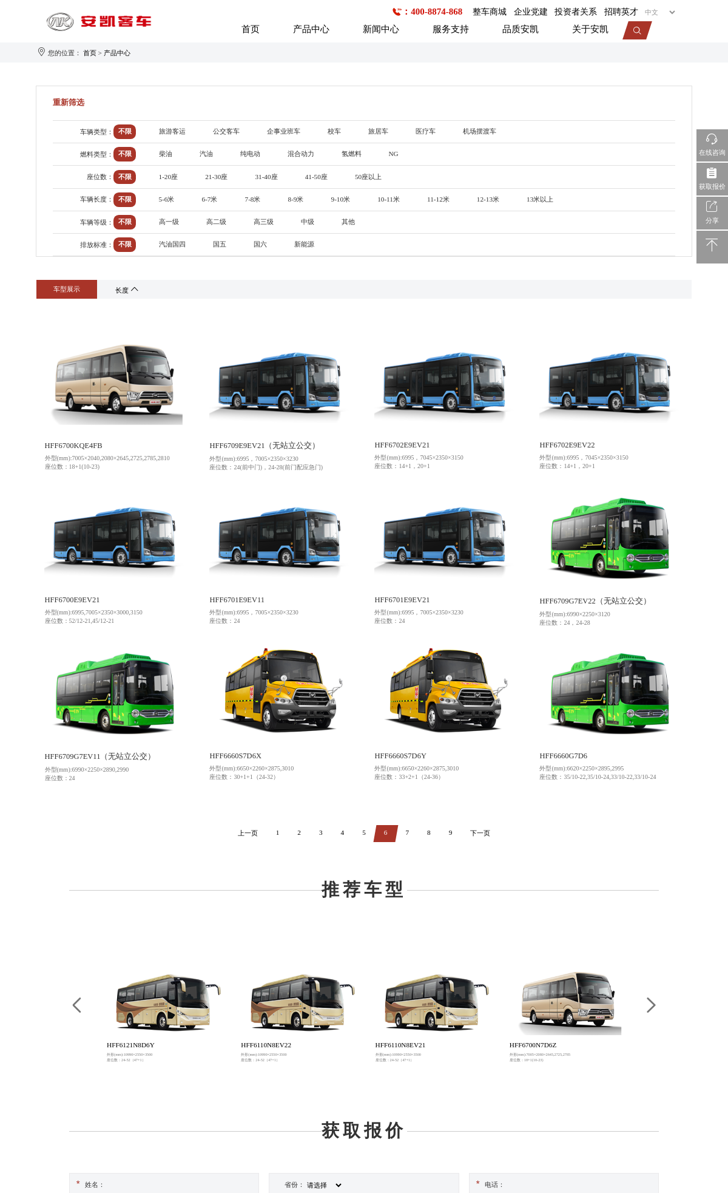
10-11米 (388, 199)
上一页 (248, 833)
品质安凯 (520, 29)
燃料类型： (96, 154)
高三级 (264, 221)
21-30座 (216, 176)
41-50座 (316, 176)
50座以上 (368, 176)
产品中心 (311, 29)
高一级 (169, 221)
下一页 (480, 833)
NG (394, 153)
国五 (219, 244)
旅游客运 (172, 131)
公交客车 (226, 131)
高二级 (216, 221)
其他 (348, 221)
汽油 (206, 153)
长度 (127, 290)
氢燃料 (352, 153)
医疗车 (426, 131)
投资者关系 (575, 11)
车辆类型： (96, 131)
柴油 (165, 153)
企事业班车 (283, 131)
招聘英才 (621, 11)
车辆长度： (96, 199)
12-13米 (488, 199)
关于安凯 (590, 29)
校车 (334, 131)
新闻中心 (381, 29)
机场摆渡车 (479, 131)
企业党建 (531, 11)
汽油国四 (172, 244)
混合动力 (301, 153)
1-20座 (168, 176)
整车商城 (490, 11)
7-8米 (253, 199)
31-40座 (266, 176)
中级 (307, 221)
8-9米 (296, 199)
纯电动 (250, 153)
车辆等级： (96, 222)
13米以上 (540, 199)
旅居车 (378, 131)
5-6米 (167, 199)
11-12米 (438, 199)
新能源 (304, 244)
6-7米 (210, 199)
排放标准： (96, 244)
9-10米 (341, 199)
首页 (250, 29)
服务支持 (451, 29)
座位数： (100, 176)
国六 (260, 244)
